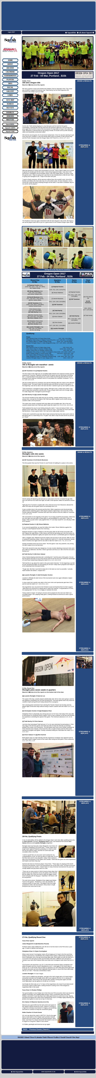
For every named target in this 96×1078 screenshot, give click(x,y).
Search (68, 1037)
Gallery (57, 1037)
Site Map (76, 1037)
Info (45, 1037)
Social (63, 1037)
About (27, 1037)
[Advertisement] (48, 16)
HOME (20, 1037)
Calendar (39, 1037)
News (32, 1037)
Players (50, 1037)
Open (56, 273)
